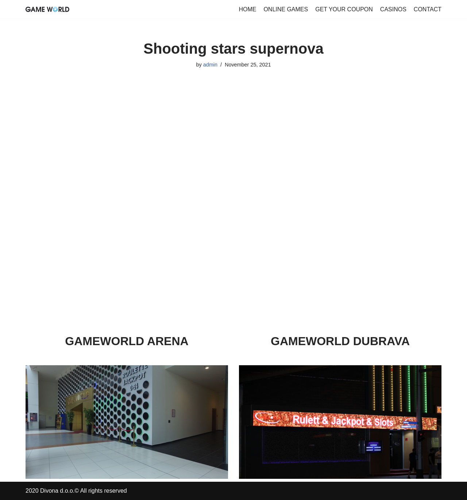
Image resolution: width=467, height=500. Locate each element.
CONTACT (427, 9)
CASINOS (393, 9)
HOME (247, 9)
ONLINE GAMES (285, 9)
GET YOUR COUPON (344, 9)
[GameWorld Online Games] (47, 9)
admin (210, 65)
